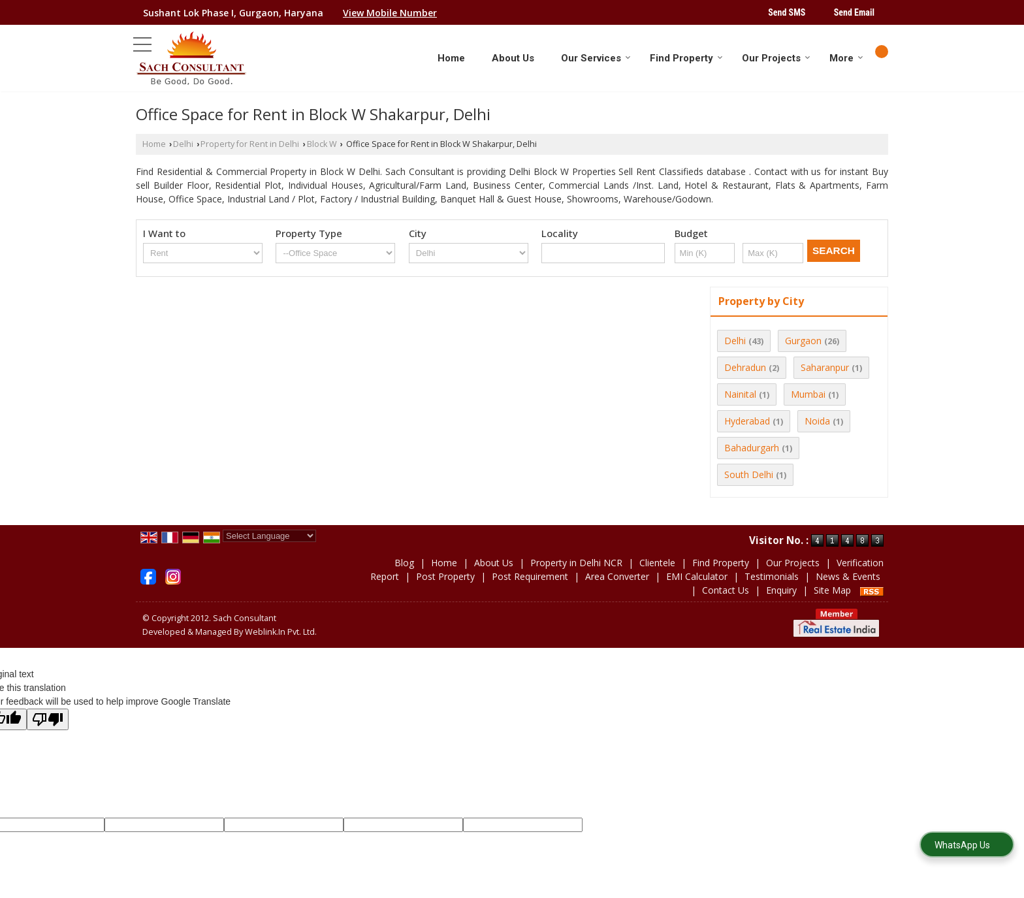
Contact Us (725, 590)
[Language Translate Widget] (269, 536)
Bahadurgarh (751, 447)
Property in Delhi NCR (576, 562)
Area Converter (617, 576)
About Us (513, 58)
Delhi (183, 144)
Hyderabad (747, 421)
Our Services (596, 58)
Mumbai (808, 394)
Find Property (686, 58)
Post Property (445, 576)
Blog (404, 562)
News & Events (848, 576)
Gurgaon (803, 340)
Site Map (832, 590)
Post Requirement (530, 576)
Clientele (657, 562)
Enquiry (781, 590)
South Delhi (748, 474)
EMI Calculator (697, 576)
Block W (322, 144)
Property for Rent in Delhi (249, 144)
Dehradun (745, 367)
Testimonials (771, 576)
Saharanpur (825, 367)
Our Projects (776, 58)
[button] (390, 13)
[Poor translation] (48, 719)
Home (451, 58)
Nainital (740, 394)
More (846, 58)
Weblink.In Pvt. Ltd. (281, 631)
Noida (817, 421)
